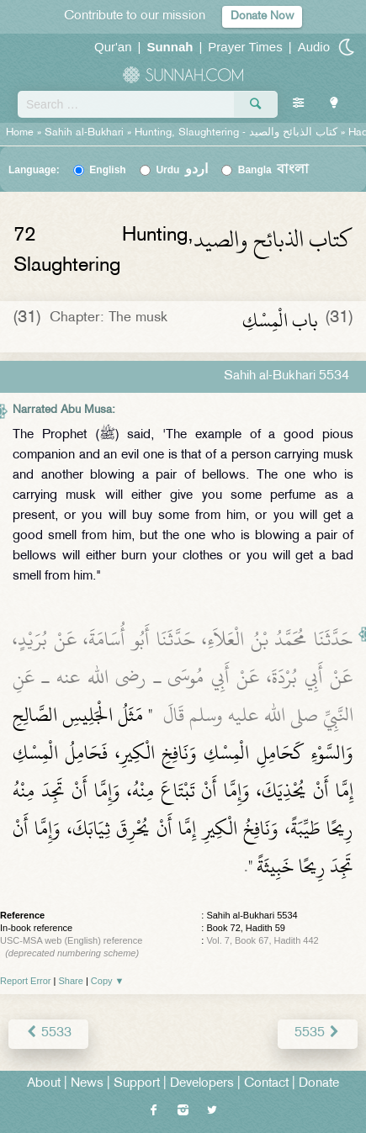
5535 (317, 1033)
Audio (314, 47)
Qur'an (113, 47)
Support (137, 1083)
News (87, 1083)
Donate (319, 1083)
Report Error (25, 981)
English (107, 170)
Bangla (274, 170)
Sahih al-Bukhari (84, 133)
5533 (48, 1033)
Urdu (182, 170)
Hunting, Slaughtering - (238, 133)
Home (20, 133)
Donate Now (262, 16)
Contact (266, 1083)
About (44, 1083)
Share (71, 981)
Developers (202, 1083)
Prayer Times (245, 47)
